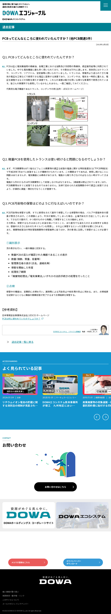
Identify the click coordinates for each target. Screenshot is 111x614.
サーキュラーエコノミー (66, 397)
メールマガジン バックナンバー (15, 603)
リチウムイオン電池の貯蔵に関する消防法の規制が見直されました (20, 405)
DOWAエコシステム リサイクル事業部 (67, 331)
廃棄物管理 (100, 397)
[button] (97, 417)
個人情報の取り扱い (10, 591)
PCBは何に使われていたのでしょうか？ (21, 318)
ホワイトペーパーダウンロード (73, 562)
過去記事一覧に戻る (23, 342)
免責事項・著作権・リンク (13, 595)
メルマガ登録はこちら (20, 562)
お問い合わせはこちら (55, 486)
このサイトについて (10, 599)
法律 (18, 397)
